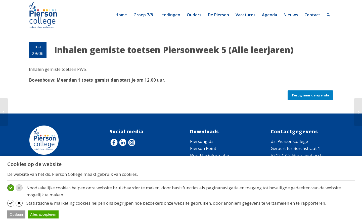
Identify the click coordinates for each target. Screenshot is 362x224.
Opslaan (16, 214)
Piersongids (201, 141)
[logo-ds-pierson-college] (44, 15)
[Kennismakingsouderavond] (4, 112)
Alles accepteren (43, 214)
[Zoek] (328, 15)
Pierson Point (203, 148)
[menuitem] (121, 15)
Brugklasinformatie (209, 155)
